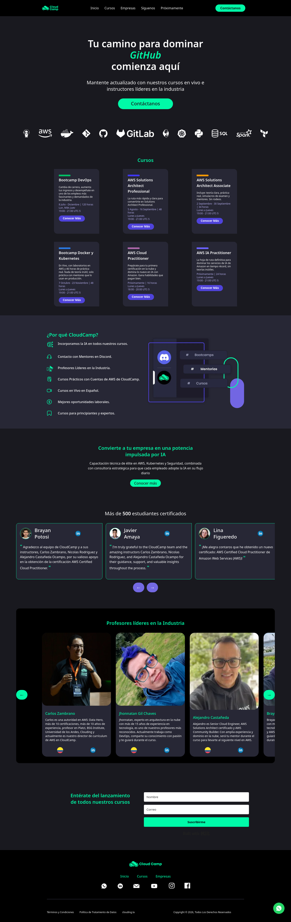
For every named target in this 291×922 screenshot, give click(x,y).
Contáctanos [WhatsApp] (145, 103)
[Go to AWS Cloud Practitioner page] (145, 298)
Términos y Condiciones (60, 912)
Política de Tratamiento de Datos (97, 912)
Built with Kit (196, 833)
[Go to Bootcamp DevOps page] (76, 219)
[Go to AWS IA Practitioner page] (214, 289)
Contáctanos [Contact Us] (230, 8)
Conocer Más (72, 218)
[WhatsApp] (279, 908)
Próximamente (172, 8)
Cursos (109, 8)
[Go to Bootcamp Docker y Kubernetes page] (76, 301)
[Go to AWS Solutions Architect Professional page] (145, 227)
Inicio (95, 8)
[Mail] (136, 886)
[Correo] (196, 809)
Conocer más (145, 483)
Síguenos (148, 8)
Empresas (128, 8)
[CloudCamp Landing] (50, 8)
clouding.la (128, 912)
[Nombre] (196, 797)
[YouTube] (154, 886)
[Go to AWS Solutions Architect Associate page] (214, 222)
